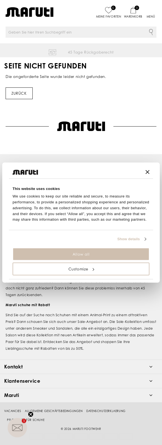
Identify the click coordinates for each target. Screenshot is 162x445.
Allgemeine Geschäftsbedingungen (54, 404)
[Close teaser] (31, 414)
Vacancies (12, 404)
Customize (81, 269)
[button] (17, 427)
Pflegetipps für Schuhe (25, 413)
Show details (128, 239)
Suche (150, 32)
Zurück (19, 93)
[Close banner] (147, 172)
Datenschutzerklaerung (106, 404)
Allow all (81, 254)
